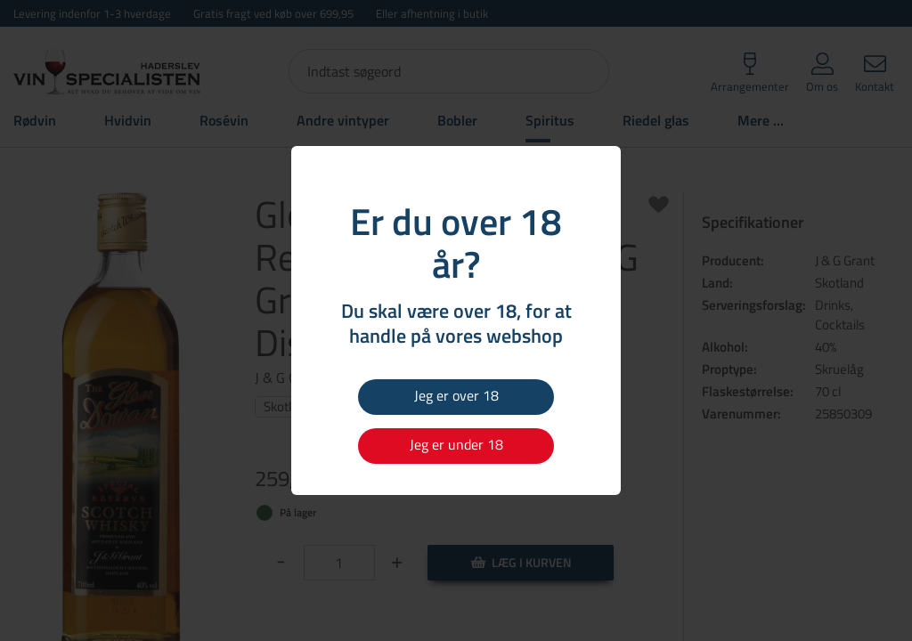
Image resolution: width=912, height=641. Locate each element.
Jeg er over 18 (456, 395)
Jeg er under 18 (456, 444)
